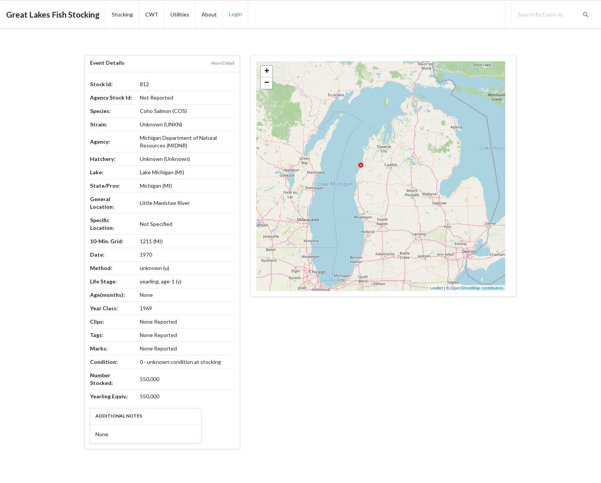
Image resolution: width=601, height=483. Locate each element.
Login (235, 14)
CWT (151, 14)
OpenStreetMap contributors (476, 288)
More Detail (222, 63)
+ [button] (266, 71)
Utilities (179, 14)
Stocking (122, 14)
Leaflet (436, 288)
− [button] (266, 83)
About (209, 14)
